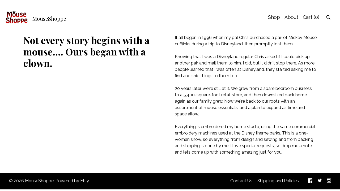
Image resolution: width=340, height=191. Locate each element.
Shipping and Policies (278, 180)
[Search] (328, 18)
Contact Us (241, 180)
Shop (274, 17)
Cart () (311, 17)
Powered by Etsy (72, 180)
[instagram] (329, 181)
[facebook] (310, 181)
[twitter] (319, 181)
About (291, 17)
